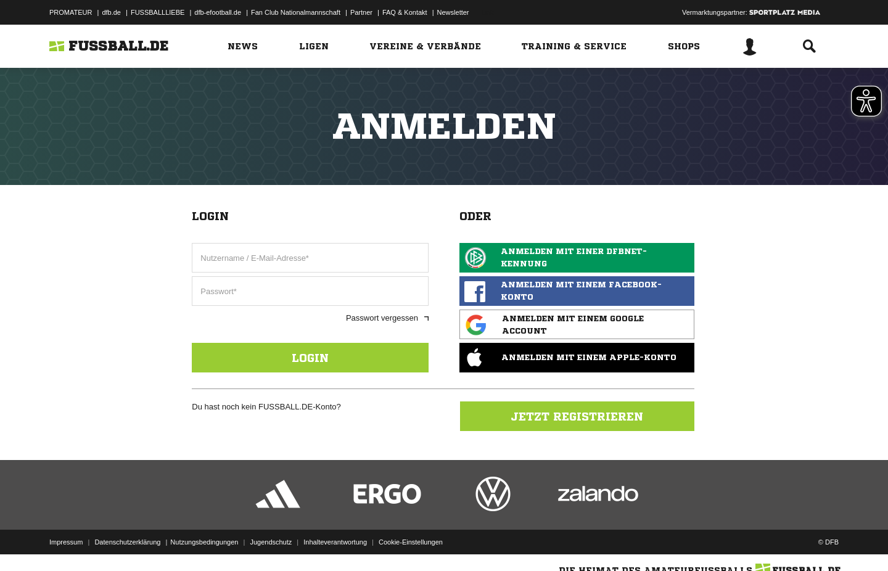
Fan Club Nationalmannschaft (295, 12)
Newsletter (453, 12)
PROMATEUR (70, 12)
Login (310, 357)
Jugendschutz (271, 542)
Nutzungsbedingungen (204, 542)
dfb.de (111, 12)
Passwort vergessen (387, 317)
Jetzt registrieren (577, 416)
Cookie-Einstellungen (411, 542)
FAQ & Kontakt (404, 12)
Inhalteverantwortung (335, 542)
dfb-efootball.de (217, 12)
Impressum (66, 542)
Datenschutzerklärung (127, 542)
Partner (361, 12)
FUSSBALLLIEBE (157, 12)
